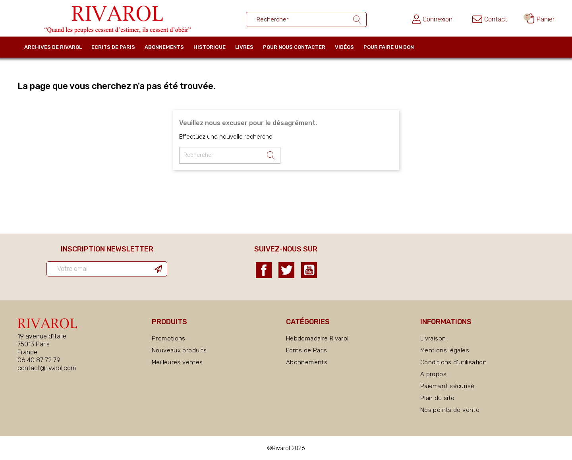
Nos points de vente (449, 410)
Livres (244, 47)
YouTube (309, 270)
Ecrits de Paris (113, 47)
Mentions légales (444, 350)
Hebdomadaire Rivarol (317, 338)
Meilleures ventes (177, 362)
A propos (433, 374)
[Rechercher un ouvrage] (306, 19)
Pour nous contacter (294, 47)
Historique (209, 47)
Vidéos (344, 47)
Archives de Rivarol (53, 47)
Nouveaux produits (179, 350)
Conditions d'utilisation (453, 362)
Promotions (169, 338)
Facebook (264, 270)
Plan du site (437, 398)
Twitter (286, 270)
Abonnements (164, 47)
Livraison (433, 338)
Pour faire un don (388, 47)
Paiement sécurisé (447, 386)
